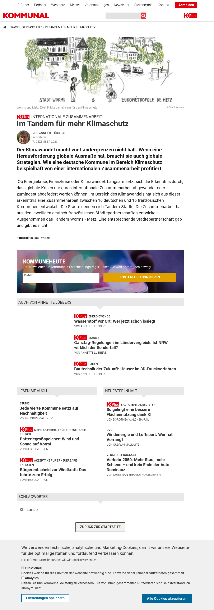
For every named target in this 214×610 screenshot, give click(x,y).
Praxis (14, 27)
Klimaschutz (32, 27)
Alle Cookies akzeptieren (166, 598)
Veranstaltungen (97, 5)
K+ (186, 16)
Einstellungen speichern (45, 598)
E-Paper (23, 5)
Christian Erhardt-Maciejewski (137, 484)
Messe (75, 5)
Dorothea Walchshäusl (131, 428)
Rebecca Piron (37, 458)
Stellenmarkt (143, 5)
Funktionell (33, 568)
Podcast (40, 5)
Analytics (32, 578)
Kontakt (163, 5)
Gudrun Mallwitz (39, 427)
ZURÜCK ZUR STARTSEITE (100, 536)
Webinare (58, 5)
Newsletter (121, 5)
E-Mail (28, 275)
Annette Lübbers (52, 133)
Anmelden (186, 5)
